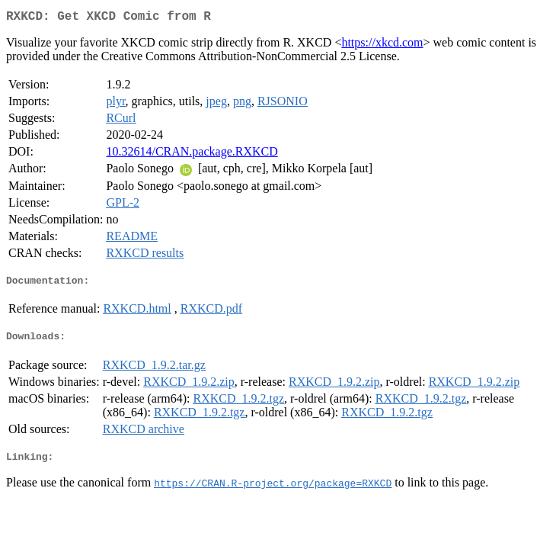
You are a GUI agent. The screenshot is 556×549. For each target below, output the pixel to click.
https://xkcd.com (382, 45)
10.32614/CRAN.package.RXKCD (191, 154)
